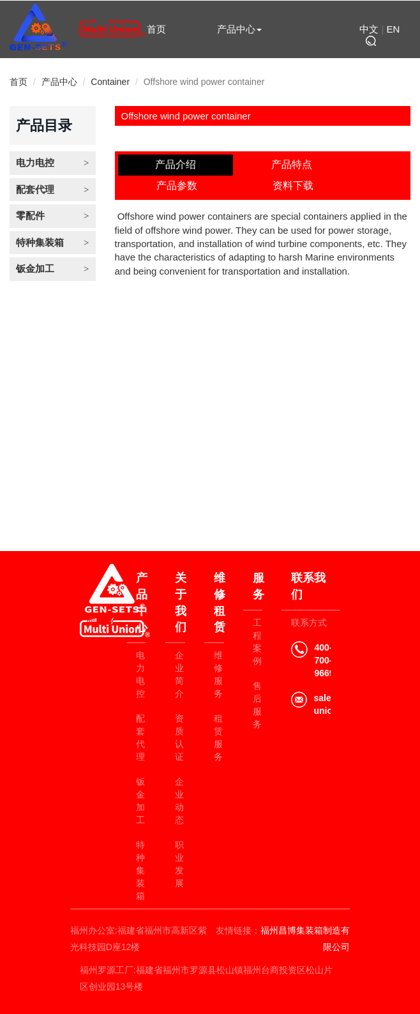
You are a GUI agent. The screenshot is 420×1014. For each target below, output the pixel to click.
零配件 (30, 215)
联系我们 (239, 97)
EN (393, 29)
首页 (156, 29)
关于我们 (156, 70)
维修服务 (218, 674)
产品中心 (239, 29)
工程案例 (257, 641)
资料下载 (293, 185)
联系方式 (309, 622)
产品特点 (291, 164)
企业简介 (179, 674)
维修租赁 (239, 70)
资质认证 (179, 737)
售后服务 (257, 705)
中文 (369, 29)
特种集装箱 (40, 242)
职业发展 (179, 864)
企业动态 (179, 800)
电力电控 (35, 162)
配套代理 (35, 189)
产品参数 (176, 185)
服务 (258, 586)
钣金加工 (35, 268)
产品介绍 (175, 164)
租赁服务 (218, 737)
